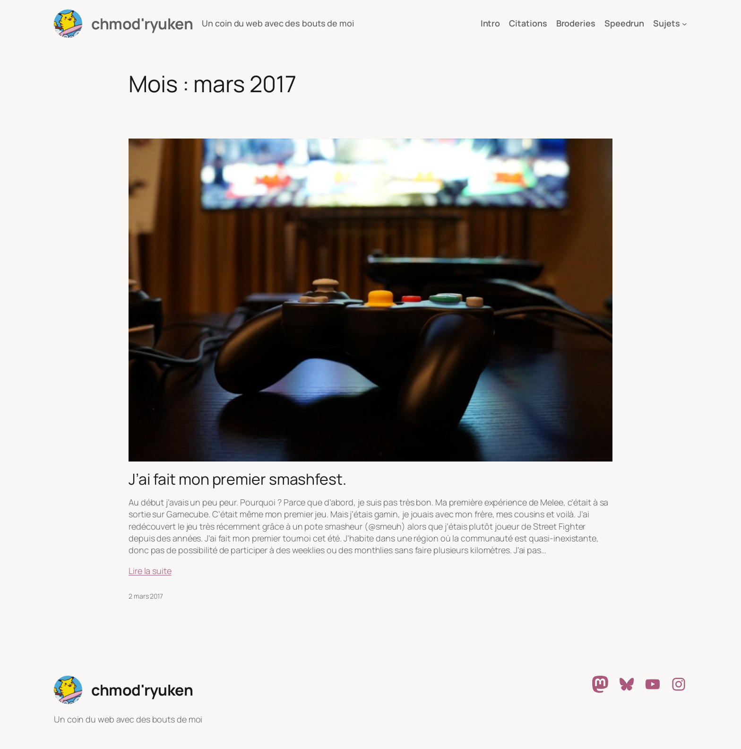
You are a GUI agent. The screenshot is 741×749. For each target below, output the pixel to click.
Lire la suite (150, 570)
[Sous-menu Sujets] (684, 23)
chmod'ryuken (142, 23)
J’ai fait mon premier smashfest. (237, 479)
